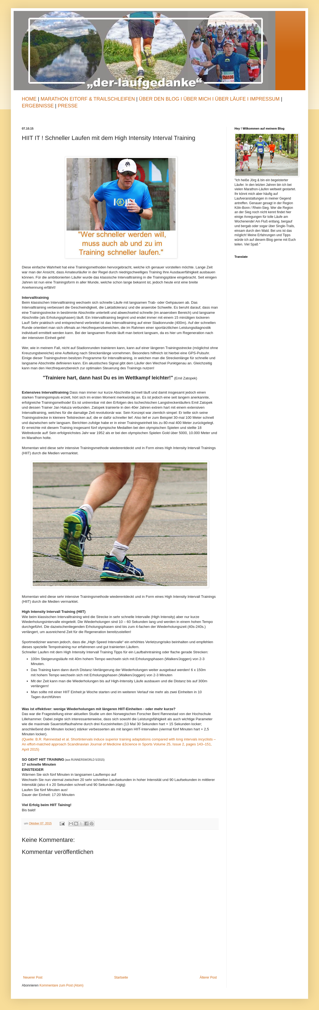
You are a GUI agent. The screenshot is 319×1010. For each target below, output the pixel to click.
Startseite (121, 977)
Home (29, 99)
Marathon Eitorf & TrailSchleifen (88, 99)
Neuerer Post (33, 977)
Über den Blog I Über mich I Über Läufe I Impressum (209, 99)
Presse (68, 106)
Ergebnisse (38, 106)
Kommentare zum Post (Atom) (61, 985)
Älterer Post (208, 977)
